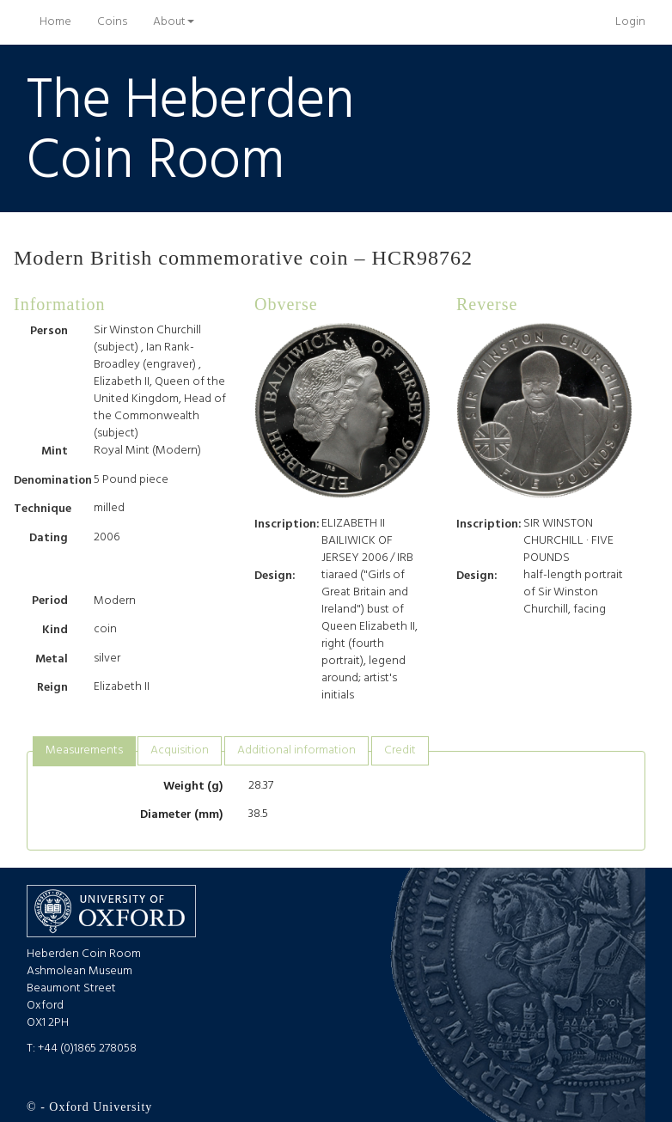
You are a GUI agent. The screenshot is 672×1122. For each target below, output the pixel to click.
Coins (112, 22)
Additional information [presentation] (296, 750)
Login (630, 22)
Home (62, 21)
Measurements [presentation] (84, 750)
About (173, 22)
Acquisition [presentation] (179, 750)
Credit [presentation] (400, 750)
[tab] (84, 751)
